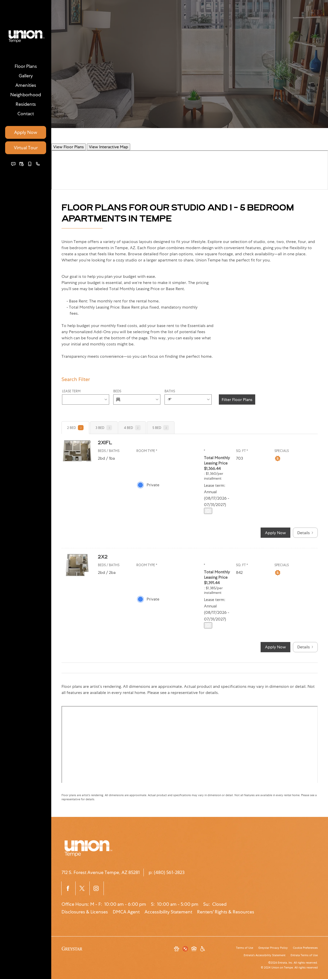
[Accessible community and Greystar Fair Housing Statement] (203, 949)
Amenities (25, 85)
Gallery (26, 76)
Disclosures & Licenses (84, 912)
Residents (26, 104)
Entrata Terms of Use (304, 955)
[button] (13, 164)
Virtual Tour (26, 148)
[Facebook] (68, 888)
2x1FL (105, 442)
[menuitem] (25, 66)
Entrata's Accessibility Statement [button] (264, 955)
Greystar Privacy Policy (273, 948)
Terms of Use (244, 948)
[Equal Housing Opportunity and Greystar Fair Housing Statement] (194, 949)
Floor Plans (26, 66)
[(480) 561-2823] (38, 164)
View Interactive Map (108, 147)
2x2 (103, 556)
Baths (170, 391)
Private (153, 485)
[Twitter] (82, 888)
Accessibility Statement (168, 912)
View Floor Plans (68, 147)
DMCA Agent (126, 912)
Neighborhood (25, 95)
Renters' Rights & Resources (225, 912)
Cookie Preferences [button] (305, 948)
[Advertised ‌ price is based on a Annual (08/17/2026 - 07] (208, 511)
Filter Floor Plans (237, 399)
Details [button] (305, 532)
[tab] (75, 427)
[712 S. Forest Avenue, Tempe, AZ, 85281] (100, 872)
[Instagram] (97, 888)
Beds (117, 391)
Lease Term (71, 391)
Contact (25, 114)
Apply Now (25, 132)
